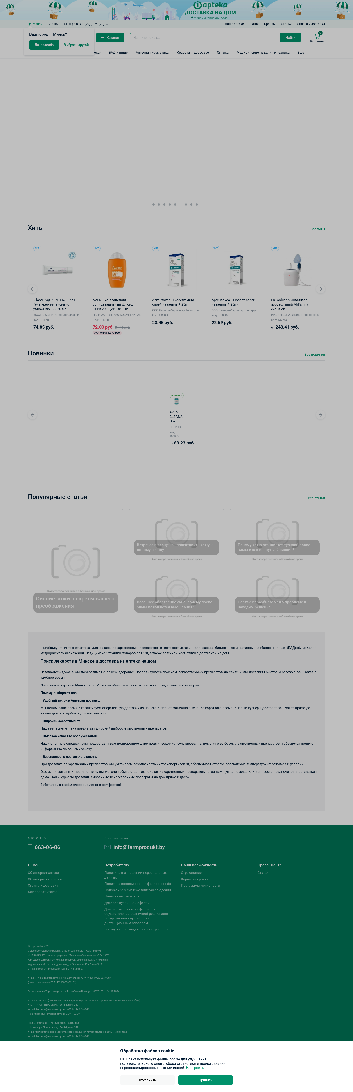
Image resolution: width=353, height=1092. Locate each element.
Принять (205, 1080)
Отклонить (147, 1080)
